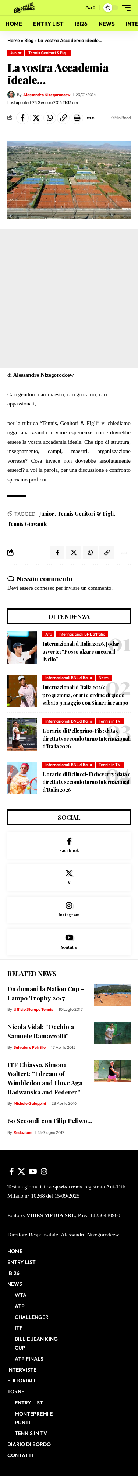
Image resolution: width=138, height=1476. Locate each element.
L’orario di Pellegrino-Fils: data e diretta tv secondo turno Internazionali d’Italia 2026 (86, 738)
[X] (69, 877)
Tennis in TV (110, 721)
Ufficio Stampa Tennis (33, 1009)
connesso (44, 588)
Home (13, 40)
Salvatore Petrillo (30, 1047)
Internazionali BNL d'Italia (82, 634)
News (104, 677)
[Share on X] (36, 118)
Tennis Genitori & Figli (48, 52)
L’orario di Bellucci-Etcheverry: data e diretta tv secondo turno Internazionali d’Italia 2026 (86, 782)
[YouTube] (33, 1171)
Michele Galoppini (30, 1103)
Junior (16, 52)
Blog (28, 40)
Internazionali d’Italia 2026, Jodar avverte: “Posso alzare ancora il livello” (80, 651)
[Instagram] (69, 910)
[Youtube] (69, 942)
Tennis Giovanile (27, 524)
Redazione (23, 1132)
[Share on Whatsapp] (49, 118)
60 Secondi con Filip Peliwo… (49, 1121)
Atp (48, 634)
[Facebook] (69, 845)
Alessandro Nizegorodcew (46, 94)
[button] (76, 7)
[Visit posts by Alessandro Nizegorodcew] (11, 94)
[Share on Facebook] (22, 118)
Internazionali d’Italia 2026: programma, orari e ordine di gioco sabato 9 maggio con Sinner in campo (85, 695)
